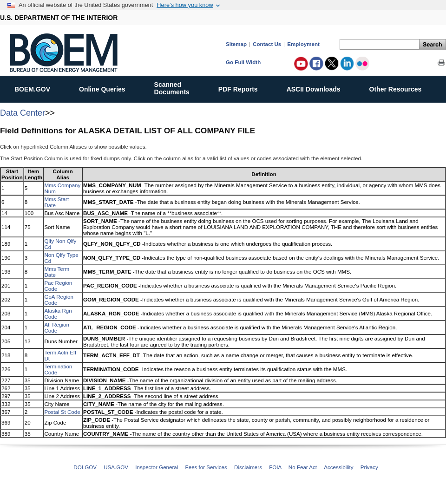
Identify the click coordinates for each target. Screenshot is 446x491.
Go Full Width (243, 62)
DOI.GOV (85, 467)
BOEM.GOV (37, 87)
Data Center (22, 113)
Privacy (369, 467)
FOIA (275, 467)
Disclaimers (248, 467)
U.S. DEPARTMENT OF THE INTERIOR (59, 17)
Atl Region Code (56, 327)
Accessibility (338, 467)
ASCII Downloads (318, 87)
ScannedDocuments (176, 88)
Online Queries (107, 87)
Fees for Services (206, 467)
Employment (303, 44)
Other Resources (400, 87)
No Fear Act (303, 467)
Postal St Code (62, 412)
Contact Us (267, 44)
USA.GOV (116, 467)
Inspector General (156, 467)
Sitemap (236, 44)
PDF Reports (243, 87)
